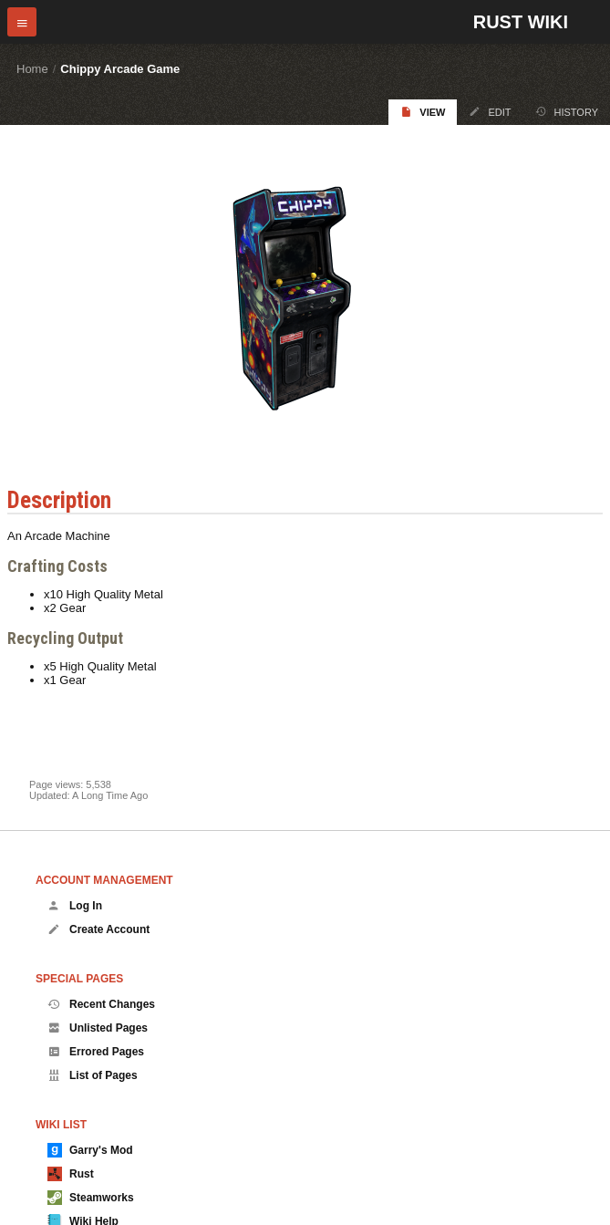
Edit (490, 112)
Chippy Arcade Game (120, 69)
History (567, 112)
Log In (74, 905)
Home (32, 69)
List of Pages (92, 1075)
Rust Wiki (520, 22)
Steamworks (90, 1197)
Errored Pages (95, 1051)
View (422, 112)
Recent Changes (101, 1004)
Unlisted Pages (97, 1028)
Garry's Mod (90, 1150)
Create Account (98, 929)
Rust (70, 1174)
